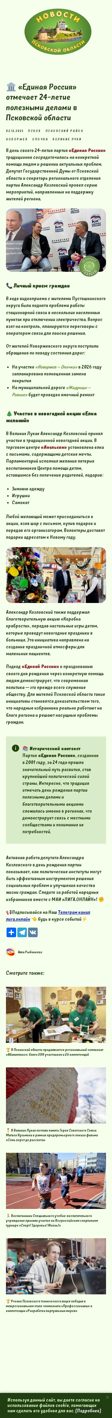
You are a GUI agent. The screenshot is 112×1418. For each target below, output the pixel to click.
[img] (57, 31)
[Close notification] (108, 1397)
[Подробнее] (88, 1411)
